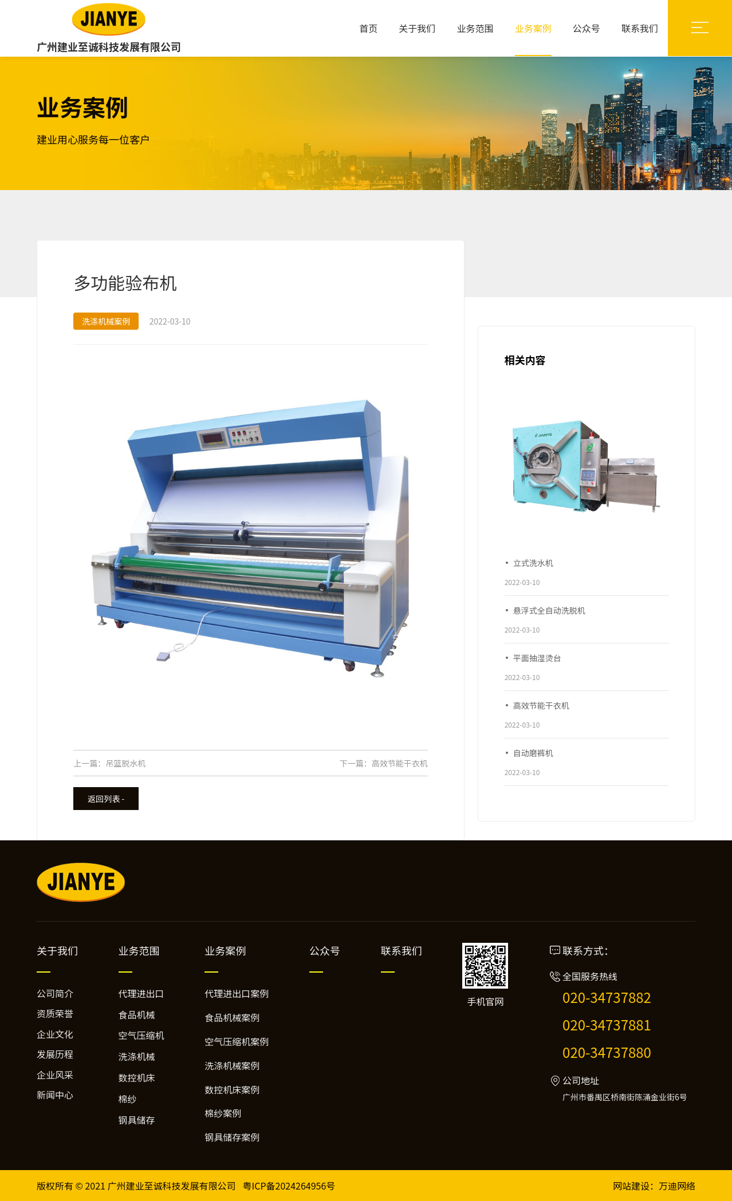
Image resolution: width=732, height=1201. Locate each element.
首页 (368, 28)
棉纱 (128, 1098)
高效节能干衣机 (400, 763)
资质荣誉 (55, 1013)
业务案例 (533, 28)
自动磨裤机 (533, 752)
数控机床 (137, 1077)
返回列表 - (106, 798)
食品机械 (137, 1014)
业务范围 (475, 28)
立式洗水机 (533, 562)
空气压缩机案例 (236, 1041)
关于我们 (417, 28)
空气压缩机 (141, 1035)
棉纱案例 (222, 1113)
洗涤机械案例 (231, 1065)
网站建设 (631, 1185)
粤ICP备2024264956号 (289, 1185)
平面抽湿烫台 (537, 657)
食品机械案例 (231, 1017)
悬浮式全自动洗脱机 (549, 610)
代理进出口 (141, 993)
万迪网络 (677, 1185)
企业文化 (55, 1034)
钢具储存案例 (231, 1137)
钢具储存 (137, 1120)
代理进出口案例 (236, 993)
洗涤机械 (137, 1056)
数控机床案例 (231, 1089)
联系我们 (639, 28)
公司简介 (55, 993)
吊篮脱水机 (125, 763)
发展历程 (55, 1054)
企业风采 (55, 1074)
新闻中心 (55, 1094)
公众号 (586, 28)
